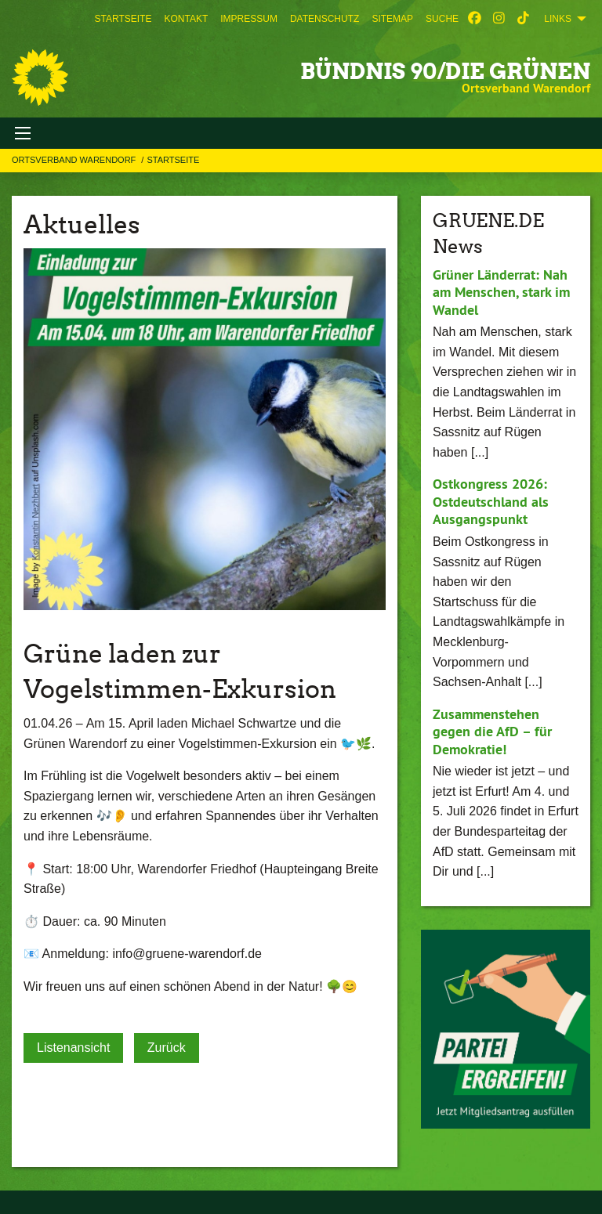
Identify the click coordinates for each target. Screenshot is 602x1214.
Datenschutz (324, 18)
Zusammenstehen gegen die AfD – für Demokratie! (492, 731)
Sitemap (392, 18)
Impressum (248, 18)
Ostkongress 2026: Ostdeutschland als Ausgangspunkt (491, 501)
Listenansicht (73, 1047)
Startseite (123, 18)
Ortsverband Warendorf (75, 159)
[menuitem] (123, 19)
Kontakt (186, 18)
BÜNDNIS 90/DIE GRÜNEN (445, 71)
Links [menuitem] (557, 18)
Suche (442, 18)
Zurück (166, 1047)
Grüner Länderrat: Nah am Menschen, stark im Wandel (501, 292)
